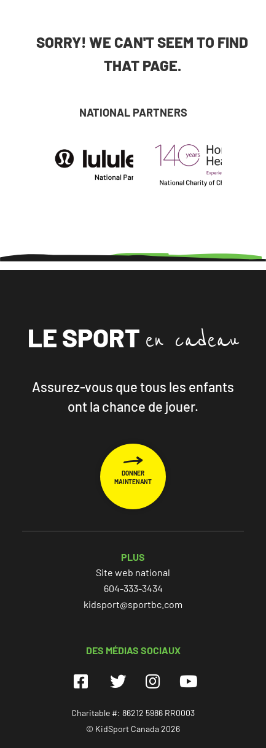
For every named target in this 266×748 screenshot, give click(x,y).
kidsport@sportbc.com (133, 604)
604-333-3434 (133, 588)
